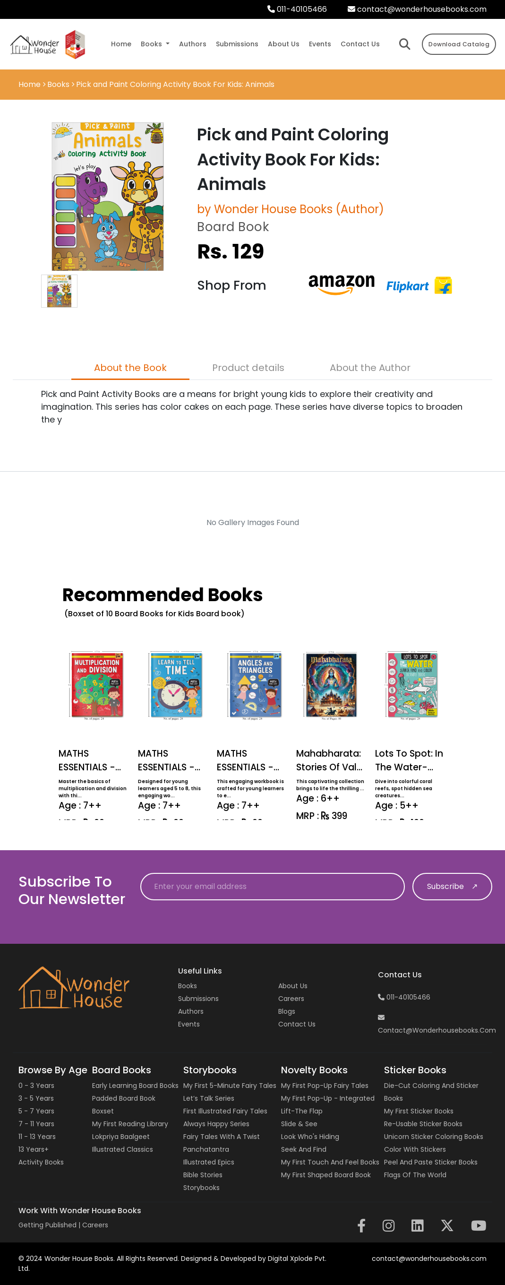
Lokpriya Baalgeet (121, 1136)
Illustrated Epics (208, 1162)
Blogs (286, 1011)
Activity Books (41, 1162)
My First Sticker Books (419, 1111)
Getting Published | (50, 1225)
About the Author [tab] (370, 367)
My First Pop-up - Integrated (328, 1098)
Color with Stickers (415, 1149)
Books (58, 84)
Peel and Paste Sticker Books (431, 1162)
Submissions (198, 998)
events (320, 44)
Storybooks (201, 1187)
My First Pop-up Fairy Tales (324, 1085)
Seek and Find (303, 1149)
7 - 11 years (36, 1124)
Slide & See (299, 1124)
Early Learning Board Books (135, 1085)
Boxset (103, 1111)
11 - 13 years (37, 1136)
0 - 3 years (36, 1085)
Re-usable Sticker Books (423, 1124)
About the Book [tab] (130, 367)
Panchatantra (206, 1149)
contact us (360, 44)
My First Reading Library (130, 1124)
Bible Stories (203, 1175)
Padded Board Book (123, 1098)
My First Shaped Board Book (326, 1175)
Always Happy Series (216, 1124)
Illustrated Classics (122, 1149)
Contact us (297, 1024)
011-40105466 (297, 9)
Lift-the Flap (302, 1111)
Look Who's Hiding (310, 1136)
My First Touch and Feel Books (330, 1162)
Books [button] (152, 44)
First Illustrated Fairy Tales (225, 1111)
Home (121, 44)
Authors (191, 1011)
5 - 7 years (36, 1111)
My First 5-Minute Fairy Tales (229, 1085)
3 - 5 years (36, 1098)
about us (284, 44)
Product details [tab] (248, 367)
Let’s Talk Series (208, 1098)
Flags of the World (415, 1175)
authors (192, 44)
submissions (237, 44)
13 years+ (33, 1149)
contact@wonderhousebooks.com (417, 9)
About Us (293, 986)
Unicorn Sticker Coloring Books (433, 1136)
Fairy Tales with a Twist (221, 1136)
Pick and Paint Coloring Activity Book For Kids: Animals (175, 84)
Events (189, 1024)
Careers (291, 998)
